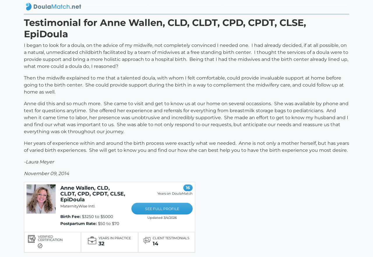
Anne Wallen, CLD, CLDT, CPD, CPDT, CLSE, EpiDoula (92, 194)
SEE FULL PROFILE (162, 209)
